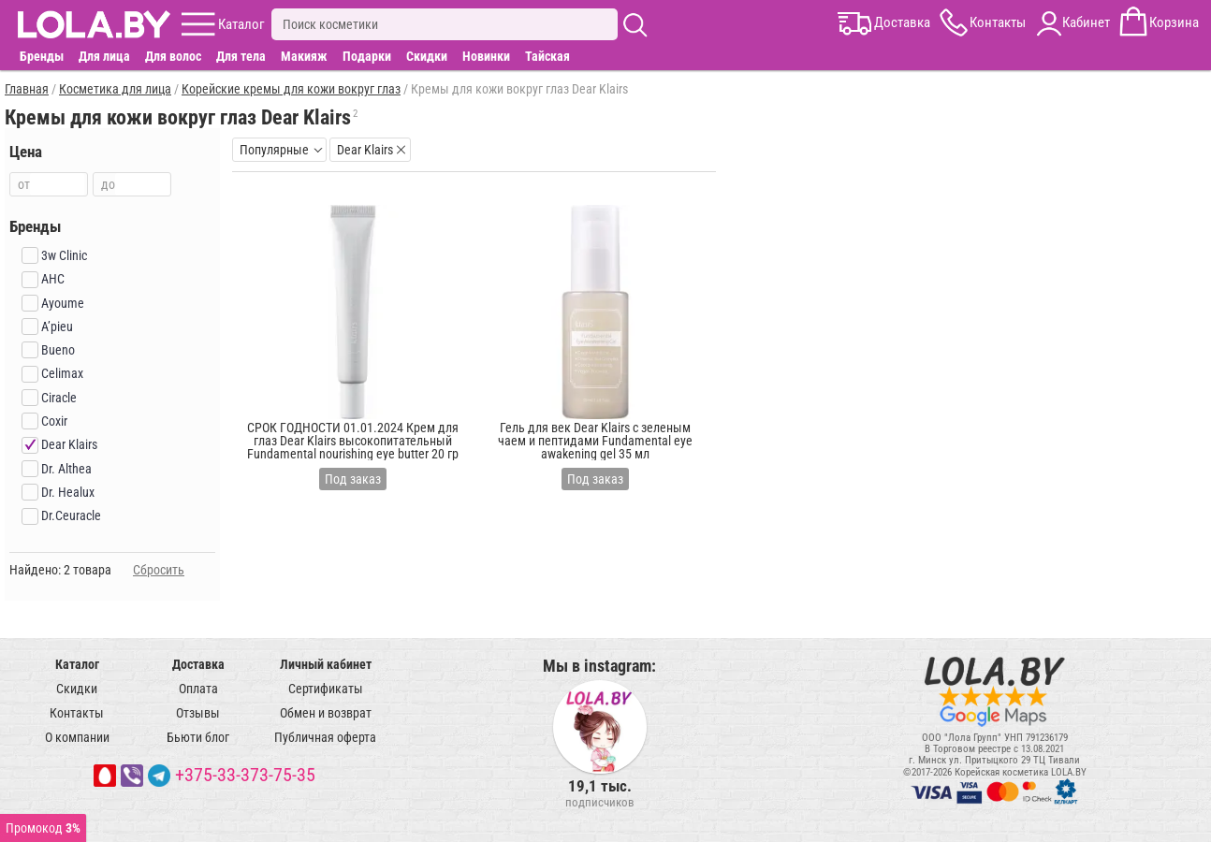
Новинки (486, 56)
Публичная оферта (325, 737)
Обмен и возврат (326, 712)
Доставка (198, 664)
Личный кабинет (326, 664)
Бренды (42, 56)
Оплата (198, 688)
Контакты (77, 712)
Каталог (77, 664)
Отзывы (198, 712)
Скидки (426, 56)
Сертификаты (325, 688)
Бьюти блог (198, 737)
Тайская (547, 56)
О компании (77, 737)
